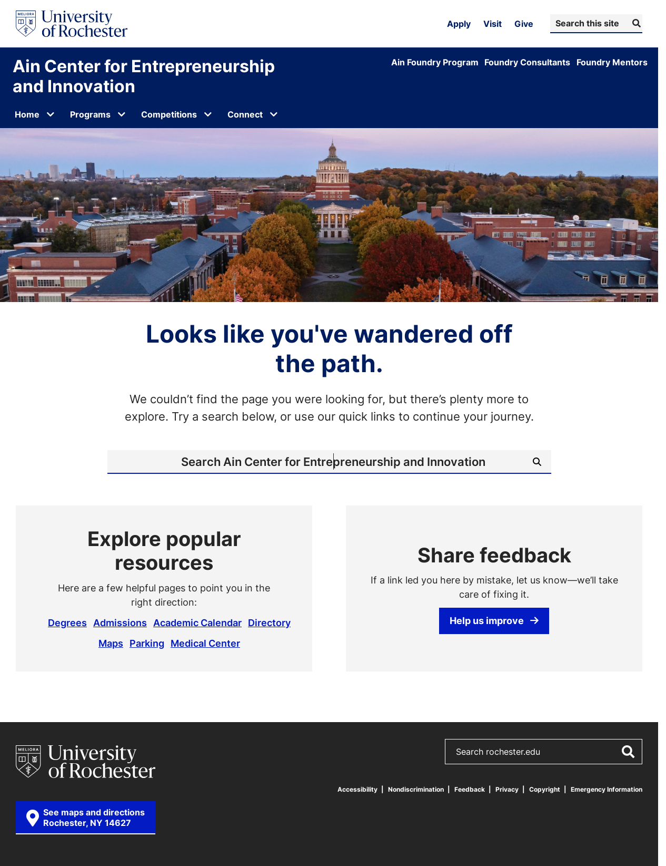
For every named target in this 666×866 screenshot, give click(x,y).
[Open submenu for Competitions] (208, 114)
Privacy (507, 789)
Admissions (120, 622)
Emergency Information (606, 789)
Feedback (469, 789)
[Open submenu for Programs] (122, 114)
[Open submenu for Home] (50, 114)
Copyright (544, 789)
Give (523, 24)
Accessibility (357, 789)
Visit (492, 24)
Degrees (67, 622)
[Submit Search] (635, 23)
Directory (269, 622)
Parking (147, 643)
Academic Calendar (197, 622)
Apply (459, 24)
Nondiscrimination (416, 789)
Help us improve (494, 620)
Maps (110, 643)
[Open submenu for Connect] (274, 114)
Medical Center (205, 643)
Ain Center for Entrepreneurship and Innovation (144, 76)
